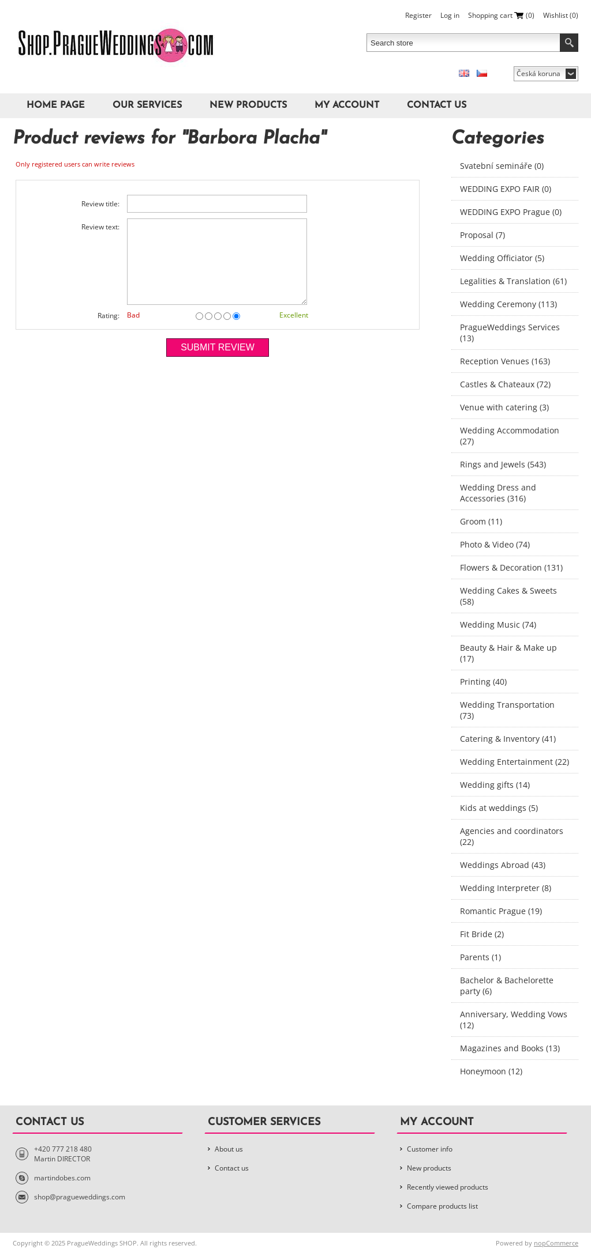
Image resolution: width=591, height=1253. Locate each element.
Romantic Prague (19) (501, 910)
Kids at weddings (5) (499, 807)
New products (248, 105)
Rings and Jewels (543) (503, 464)
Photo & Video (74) (495, 544)
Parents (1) (480, 957)
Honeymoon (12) (491, 1071)
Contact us (436, 105)
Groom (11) (481, 521)
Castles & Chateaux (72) (505, 384)
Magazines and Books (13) (510, 1048)
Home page (56, 105)
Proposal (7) (482, 234)
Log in (449, 15)
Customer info (429, 1149)
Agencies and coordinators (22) (511, 836)
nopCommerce (556, 1243)
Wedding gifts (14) (495, 784)
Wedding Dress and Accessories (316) (498, 493)
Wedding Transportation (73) (507, 710)
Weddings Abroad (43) (502, 864)
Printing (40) (483, 681)
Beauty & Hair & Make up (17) (508, 653)
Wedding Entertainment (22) (514, 761)
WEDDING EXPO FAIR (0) (505, 188)
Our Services (147, 105)
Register (418, 15)
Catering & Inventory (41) (508, 738)
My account (347, 105)
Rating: (108, 315)
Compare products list (442, 1206)
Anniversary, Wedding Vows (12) (513, 1020)
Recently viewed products (447, 1187)
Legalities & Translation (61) (513, 280)
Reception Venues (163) (505, 361)
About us (229, 1149)
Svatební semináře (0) (502, 165)
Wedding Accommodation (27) (509, 436)
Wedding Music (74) (498, 624)
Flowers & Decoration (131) (511, 567)
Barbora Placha (253, 139)
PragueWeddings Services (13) (510, 333)
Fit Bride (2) (482, 934)
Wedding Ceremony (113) (508, 304)
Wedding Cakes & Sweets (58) (508, 596)
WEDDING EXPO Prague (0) (511, 211)
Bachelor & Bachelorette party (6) (506, 986)
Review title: (100, 204)
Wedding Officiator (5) (502, 257)
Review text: (100, 227)
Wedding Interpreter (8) (505, 887)
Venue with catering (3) (504, 407)
